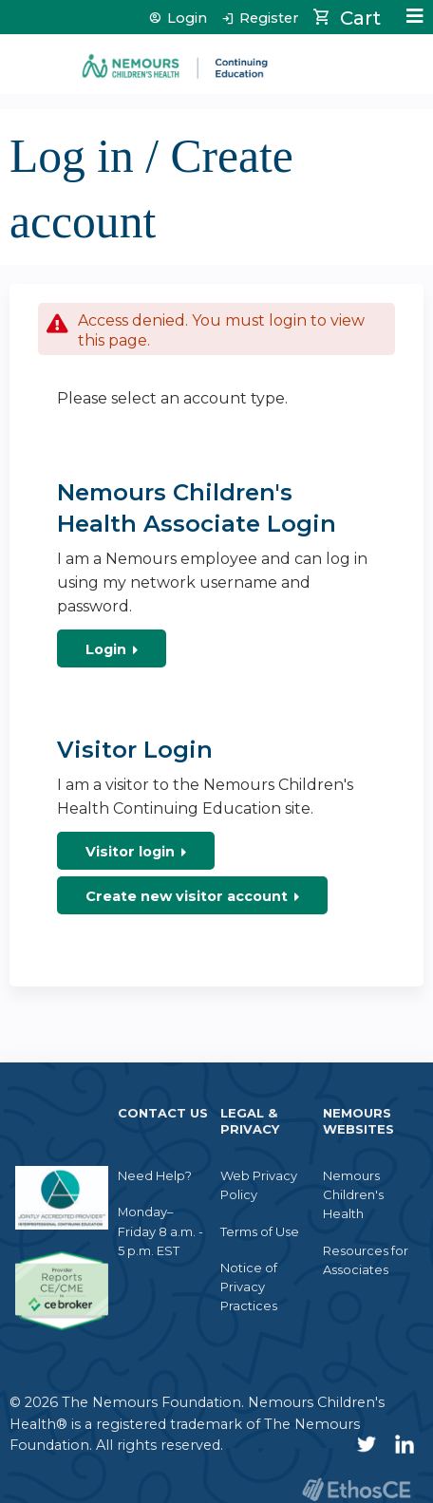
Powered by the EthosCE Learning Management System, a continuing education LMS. (356, 1489)
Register (268, 18)
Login (187, 18)
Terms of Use (259, 1231)
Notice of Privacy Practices (248, 1286)
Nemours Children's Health (353, 1194)
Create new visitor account (186, 896)
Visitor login (130, 851)
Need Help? (155, 1175)
